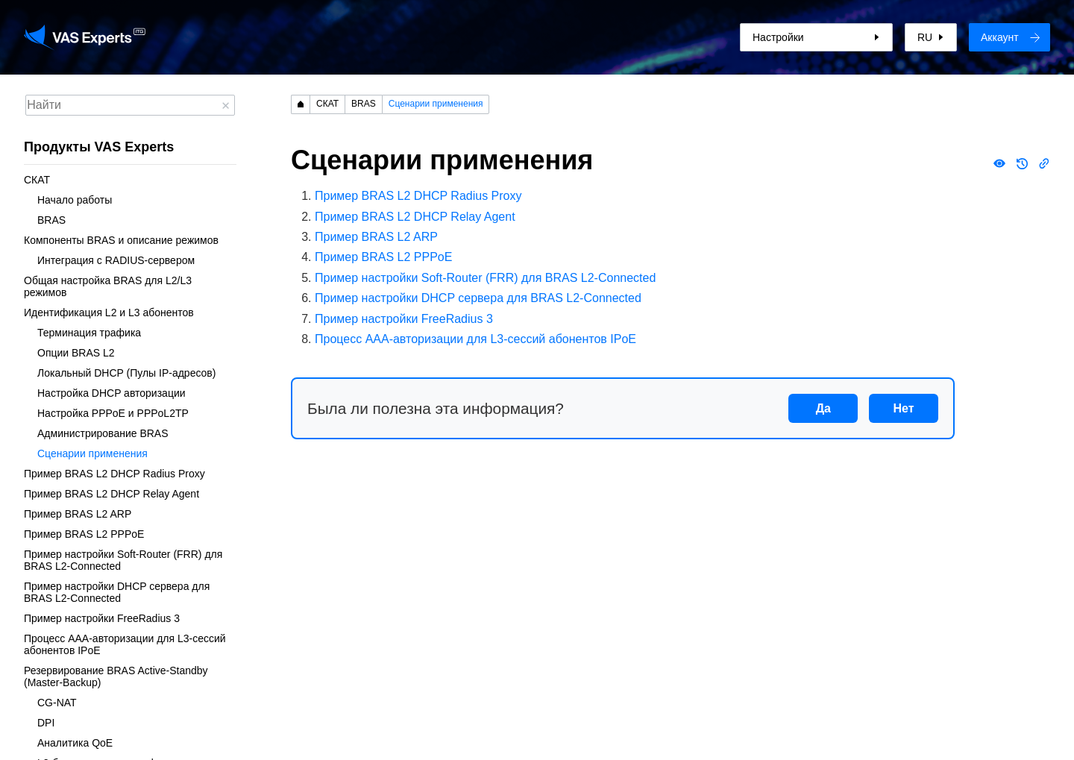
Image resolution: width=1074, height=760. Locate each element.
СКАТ (37, 180)
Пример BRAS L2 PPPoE (84, 534)
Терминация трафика (89, 333)
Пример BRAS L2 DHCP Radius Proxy (114, 474)
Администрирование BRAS (103, 433)
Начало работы (74, 200)
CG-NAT (57, 703)
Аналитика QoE (75, 743)
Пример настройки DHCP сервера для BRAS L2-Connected (118, 592)
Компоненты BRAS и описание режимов (121, 240)
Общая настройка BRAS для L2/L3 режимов (109, 286)
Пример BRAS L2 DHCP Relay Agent (111, 494)
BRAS (51, 220)
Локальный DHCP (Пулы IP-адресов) (126, 373)
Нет (904, 408)
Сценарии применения (92, 453)
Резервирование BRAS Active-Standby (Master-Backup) (117, 676)
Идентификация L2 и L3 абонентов (109, 312)
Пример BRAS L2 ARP (77, 514)
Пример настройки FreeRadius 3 (102, 618)
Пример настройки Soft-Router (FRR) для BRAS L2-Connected (124, 560)
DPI (45, 723)
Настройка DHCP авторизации (111, 393)
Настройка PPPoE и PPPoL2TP (113, 413)
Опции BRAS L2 (76, 353)
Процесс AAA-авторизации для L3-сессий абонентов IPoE (126, 644)
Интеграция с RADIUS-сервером (116, 260)
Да (823, 408)
